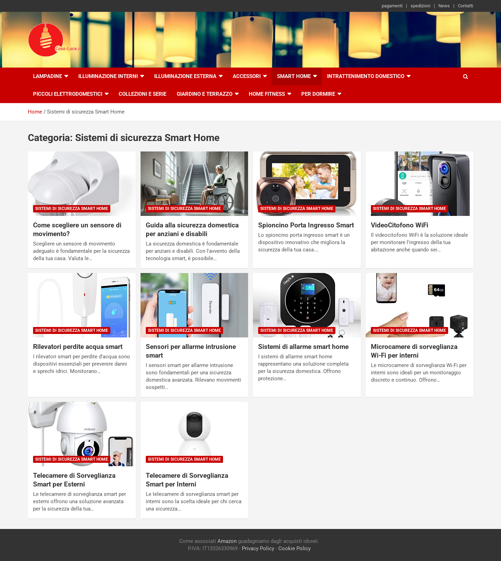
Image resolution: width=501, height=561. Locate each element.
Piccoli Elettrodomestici (67, 94)
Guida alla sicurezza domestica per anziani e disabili (192, 229)
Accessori (247, 76)
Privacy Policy (258, 548)
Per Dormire (318, 94)
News (444, 5)
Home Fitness (267, 94)
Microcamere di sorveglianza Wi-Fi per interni (414, 351)
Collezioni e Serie (142, 94)
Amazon (227, 541)
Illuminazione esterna (185, 76)
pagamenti (392, 5)
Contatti (465, 5)
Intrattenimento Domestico (365, 76)
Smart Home (294, 76)
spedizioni (420, 5)
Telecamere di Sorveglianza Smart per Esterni (74, 480)
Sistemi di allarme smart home (303, 347)
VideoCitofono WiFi (399, 225)
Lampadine (47, 76)
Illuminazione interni (108, 76)
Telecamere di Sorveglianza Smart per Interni (187, 480)
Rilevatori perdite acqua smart (77, 347)
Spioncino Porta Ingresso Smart (306, 225)
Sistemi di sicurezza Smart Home (71, 208)
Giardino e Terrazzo (204, 94)
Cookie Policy (294, 548)
